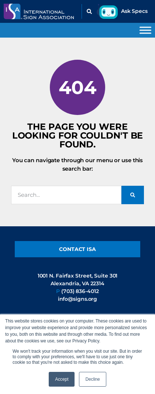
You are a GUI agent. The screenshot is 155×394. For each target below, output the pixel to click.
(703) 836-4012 (80, 291)
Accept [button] (61, 379)
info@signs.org (77, 299)
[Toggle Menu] (145, 30)
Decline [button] (92, 379)
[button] (89, 11)
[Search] (132, 195)
